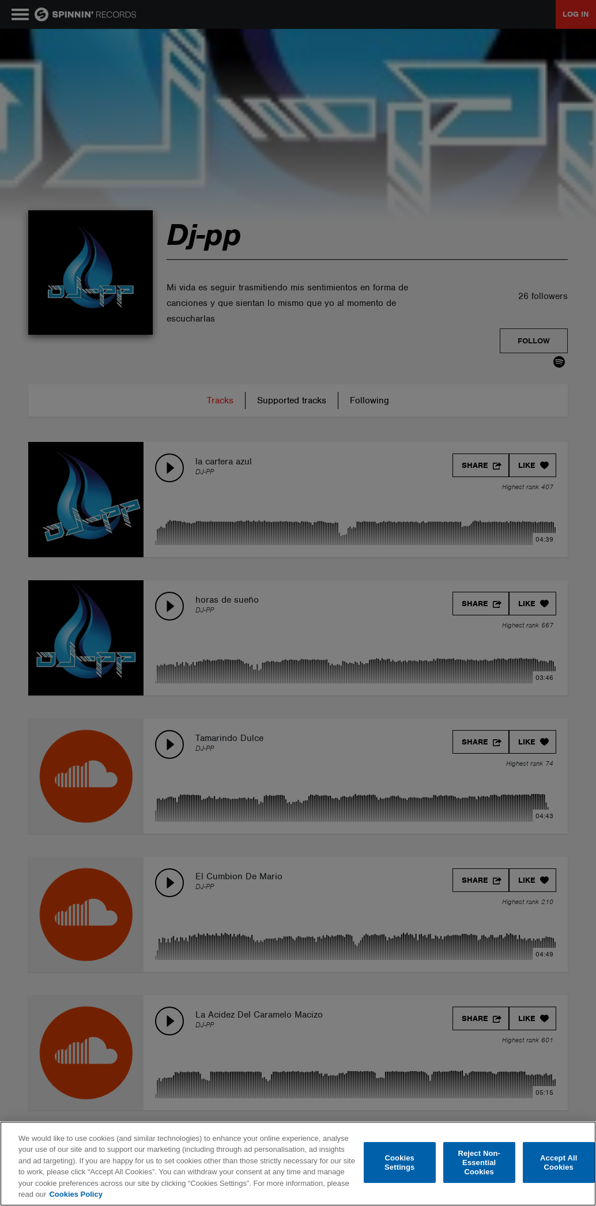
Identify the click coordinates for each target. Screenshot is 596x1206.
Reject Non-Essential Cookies (479, 1163)
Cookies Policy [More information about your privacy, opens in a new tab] (75, 1194)
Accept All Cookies (558, 1162)
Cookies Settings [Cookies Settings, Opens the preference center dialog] (399, 1162)
